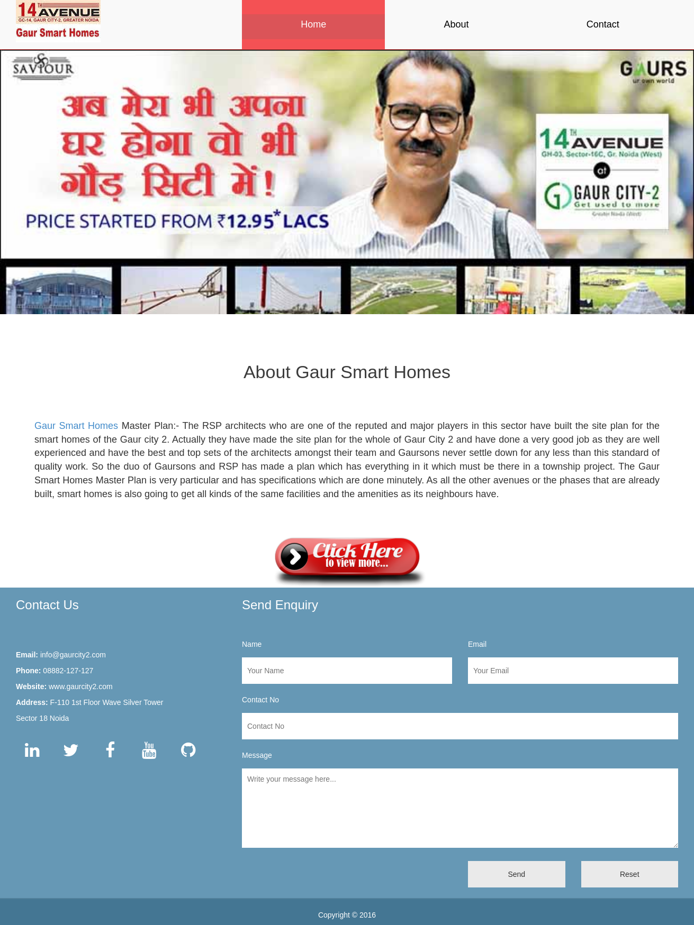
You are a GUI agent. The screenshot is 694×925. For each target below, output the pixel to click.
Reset (629, 874)
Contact (603, 24)
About (456, 24)
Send (516, 874)
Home (313, 24)
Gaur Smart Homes (76, 425)
